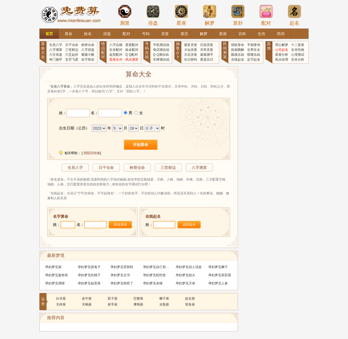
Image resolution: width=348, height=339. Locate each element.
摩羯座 (138, 304)
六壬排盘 (55, 55)
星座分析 (281, 55)
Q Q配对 (131, 55)
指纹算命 (237, 45)
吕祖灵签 (206, 45)
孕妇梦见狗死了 (121, 283)
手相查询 (253, 45)
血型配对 (115, 55)
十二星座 (297, 45)
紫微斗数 (87, 55)
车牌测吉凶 (161, 59)
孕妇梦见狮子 (218, 267)
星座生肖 (115, 59)
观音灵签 (190, 45)
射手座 (112, 304)
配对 (266, 15)
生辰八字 (55, 45)
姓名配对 (131, 50)
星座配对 (131, 45)
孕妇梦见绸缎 (55, 283)
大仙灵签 (190, 50)
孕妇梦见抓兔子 (89, 267)
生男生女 (253, 50)
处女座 (190, 298)
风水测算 (131, 59)
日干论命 (71, 45)
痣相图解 (237, 50)
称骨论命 (87, 45)
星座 (181, 15)
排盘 (153, 15)
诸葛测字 (206, 55)
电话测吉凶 (161, 50)
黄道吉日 (206, 59)
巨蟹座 (138, 298)
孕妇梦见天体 (185, 283)
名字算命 (87, 59)
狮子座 (164, 298)
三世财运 (71, 50)
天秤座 (61, 304)
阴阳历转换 (92, 153)
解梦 (209, 15)
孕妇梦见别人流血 (189, 267)
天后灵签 (190, 55)
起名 (294, 15)
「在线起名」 (57, 193)
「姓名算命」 (57, 179)
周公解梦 (281, 45)
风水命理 (281, 59)
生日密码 (190, 59)
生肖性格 (297, 50)
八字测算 (55, 50)
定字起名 (253, 59)
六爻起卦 (71, 55)
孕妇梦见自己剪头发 (157, 267)
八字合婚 (115, 45)
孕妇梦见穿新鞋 (121, 267)
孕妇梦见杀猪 (153, 283)
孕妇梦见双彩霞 (219, 275)
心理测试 (297, 55)
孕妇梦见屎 (53, 267)
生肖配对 (115, 50)
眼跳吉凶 (237, 55)
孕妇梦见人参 (218, 283)
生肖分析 (297, 59)
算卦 (238, 15)
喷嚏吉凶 (253, 55)
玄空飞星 (71, 59)
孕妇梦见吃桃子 (89, 275)
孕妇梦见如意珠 (89, 283)
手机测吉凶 (161, 45)
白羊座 (61, 298)
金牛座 (87, 298)
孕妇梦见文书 (120, 275)
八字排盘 (87, 50)
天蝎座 (87, 304)
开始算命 (140, 144)
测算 (125, 15)
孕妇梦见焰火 (185, 275)
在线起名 (237, 59)
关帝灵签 (206, 50)
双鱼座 (190, 304)
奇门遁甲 (55, 59)
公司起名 (281, 50)
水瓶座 (164, 304)
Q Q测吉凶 (161, 55)
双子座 (112, 298)
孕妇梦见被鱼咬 (56, 275)
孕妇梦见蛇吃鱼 (154, 275)
